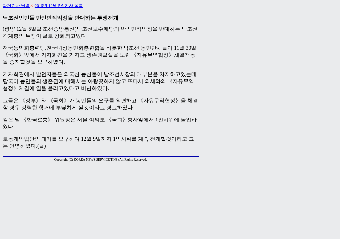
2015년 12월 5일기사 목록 (59, 5)
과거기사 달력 (16, 5)
